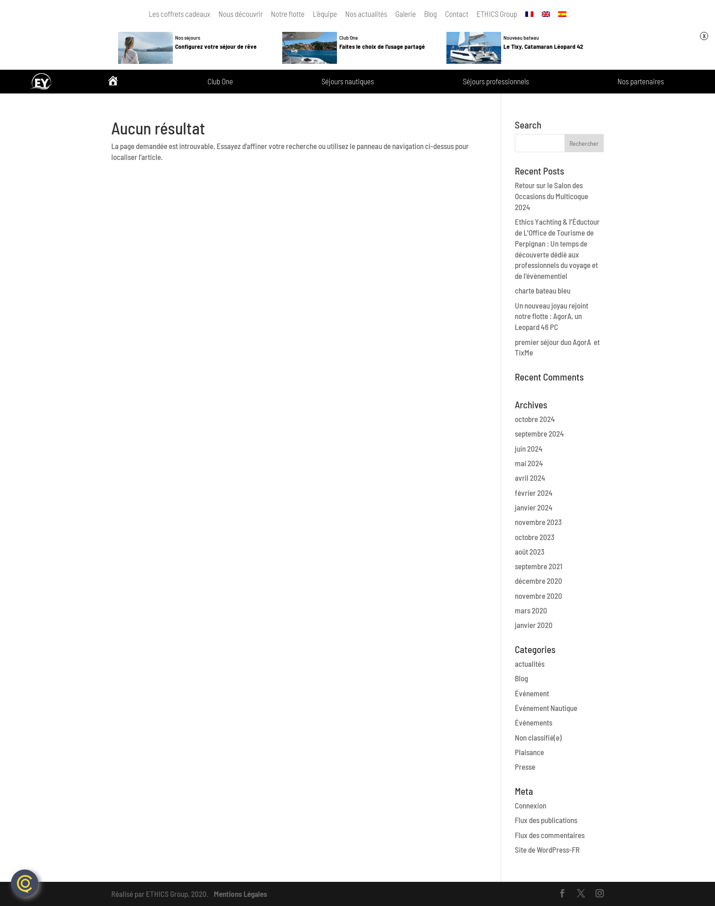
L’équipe (325, 13)
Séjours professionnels (496, 81)
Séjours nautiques (347, 81)
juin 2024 (529, 448)
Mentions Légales (240, 893)
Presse (525, 766)
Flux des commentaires (550, 834)
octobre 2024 (535, 418)
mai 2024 (529, 463)
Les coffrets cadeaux (179, 13)
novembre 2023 (538, 521)
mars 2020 (531, 610)
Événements (533, 722)
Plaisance (529, 752)
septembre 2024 (539, 433)
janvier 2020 (534, 624)
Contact (456, 13)
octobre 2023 (534, 536)
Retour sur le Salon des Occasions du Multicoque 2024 (551, 195)
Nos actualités (366, 13)
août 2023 (529, 551)
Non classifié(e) (538, 737)
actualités (529, 663)
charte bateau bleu (542, 290)
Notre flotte (288, 13)
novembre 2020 (538, 595)
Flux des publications (546, 819)
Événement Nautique (546, 707)
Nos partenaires (640, 81)
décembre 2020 (538, 580)
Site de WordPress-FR (547, 849)
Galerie (405, 13)
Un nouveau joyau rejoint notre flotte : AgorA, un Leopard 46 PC (551, 316)
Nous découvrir (240, 13)
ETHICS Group (497, 13)
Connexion (530, 805)
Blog (430, 13)
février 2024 (534, 492)
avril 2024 (530, 477)
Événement (532, 693)
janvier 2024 (534, 507)
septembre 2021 (538, 566)
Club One (220, 81)
